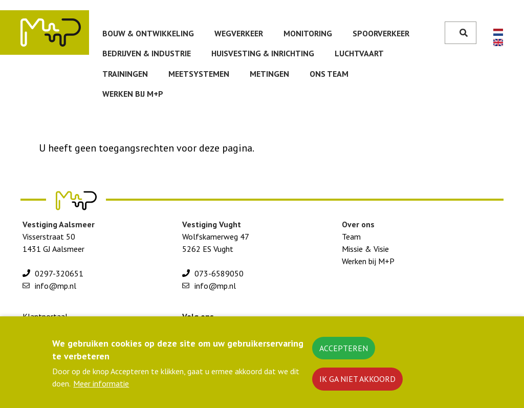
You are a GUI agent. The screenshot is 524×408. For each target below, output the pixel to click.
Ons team (329, 74)
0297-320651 (59, 273)
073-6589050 (219, 273)
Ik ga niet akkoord (357, 385)
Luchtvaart (359, 53)
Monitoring (307, 33)
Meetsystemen (198, 74)
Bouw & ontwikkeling (148, 33)
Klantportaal (45, 316)
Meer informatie (101, 389)
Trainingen (125, 74)
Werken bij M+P (132, 94)
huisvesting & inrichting (262, 53)
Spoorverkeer (381, 33)
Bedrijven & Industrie (146, 53)
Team (351, 236)
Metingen (269, 74)
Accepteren (343, 354)
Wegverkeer (238, 33)
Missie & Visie (365, 249)
